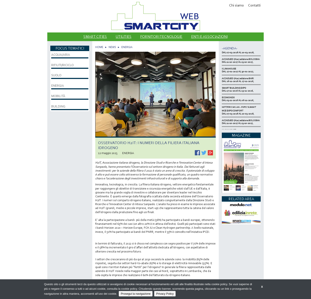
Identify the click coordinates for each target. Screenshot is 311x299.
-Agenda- (229, 48)
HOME (99, 47)
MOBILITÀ (58, 96)
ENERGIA (126, 47)
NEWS (112, 47)
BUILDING (58, 106)
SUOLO (56, 75)
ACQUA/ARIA (60, 55)
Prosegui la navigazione (136, 293)
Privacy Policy (165, 293)
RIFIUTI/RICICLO (62, 65)
